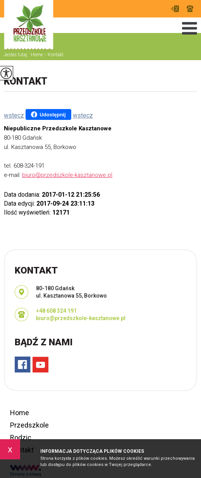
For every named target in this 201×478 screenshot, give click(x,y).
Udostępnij (48, 114)
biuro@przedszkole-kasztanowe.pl (175, 8)
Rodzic (20, 437)
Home (37, 54)
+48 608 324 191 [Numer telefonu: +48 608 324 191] (56, 311)
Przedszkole (29, 425)
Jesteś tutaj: (17, 54)
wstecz (14, 115)
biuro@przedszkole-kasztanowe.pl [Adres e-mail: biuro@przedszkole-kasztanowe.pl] (80, 318)
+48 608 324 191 (190, 8)
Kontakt (53, 54)
